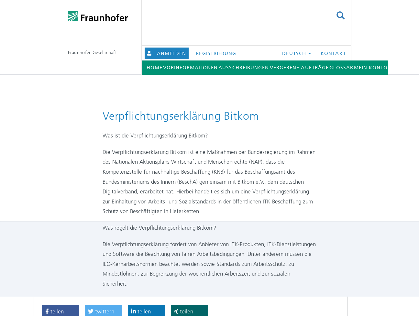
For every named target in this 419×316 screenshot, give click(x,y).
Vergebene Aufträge (299, 68)
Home (154, 68)
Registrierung (216, 53)
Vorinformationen (190, 68)
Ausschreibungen (243, 68)
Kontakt (333, 53)
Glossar (341, 68)
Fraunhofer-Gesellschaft (92, 52)
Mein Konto (371, 68)
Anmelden (171, 53)
